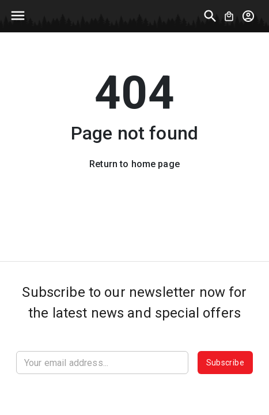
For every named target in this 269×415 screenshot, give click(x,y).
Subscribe (225, 362)
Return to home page (134, 164)
